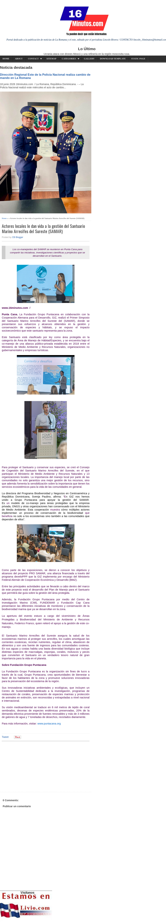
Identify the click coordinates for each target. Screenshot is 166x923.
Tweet (5, 737)
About (19, 58)
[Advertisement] (30, 766)
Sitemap (51, 58)
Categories (69, 58)
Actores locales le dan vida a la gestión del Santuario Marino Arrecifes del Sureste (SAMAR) (43, 228)
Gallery (89, 58)
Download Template (113, 58)
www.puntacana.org (49, 723)
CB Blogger (17, 237)
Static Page (138, 58)
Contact (33, 58)
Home (6, 58)
